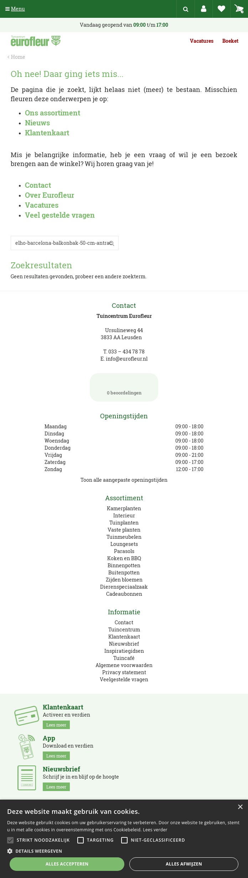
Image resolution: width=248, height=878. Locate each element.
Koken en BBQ (124, 558)
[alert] (124, 839)
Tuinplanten (124, 522)
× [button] (240, 807)
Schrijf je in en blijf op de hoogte (81, 778)
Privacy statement (124, 672)
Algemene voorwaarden (124, 665)
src (186, 9)
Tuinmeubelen (124, 536)
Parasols (124, 551)
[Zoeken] (65, 243)
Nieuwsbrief (124, 643)
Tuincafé (124, 658)
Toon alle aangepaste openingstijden (124, 479)
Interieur (124, 515)
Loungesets (124, 544)
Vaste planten (124, 529)
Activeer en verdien (66, 716)
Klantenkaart (124, 636)
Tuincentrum (124, 629)
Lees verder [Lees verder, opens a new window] (155, 830)
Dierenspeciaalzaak (124, 586)
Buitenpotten (124, 572)
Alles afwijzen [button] (184, 864)
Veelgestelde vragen (124, 679)
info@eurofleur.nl (127, 358)
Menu (15, 8)
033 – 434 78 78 (126, 351)
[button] (124, 850)
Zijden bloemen (124, 579)
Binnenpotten (124, 565)
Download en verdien (68, 747)
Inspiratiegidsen (124, 650)
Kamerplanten (124, 508)
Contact (124, 622)
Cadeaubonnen (124, 593)
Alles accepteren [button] (67, 864)
